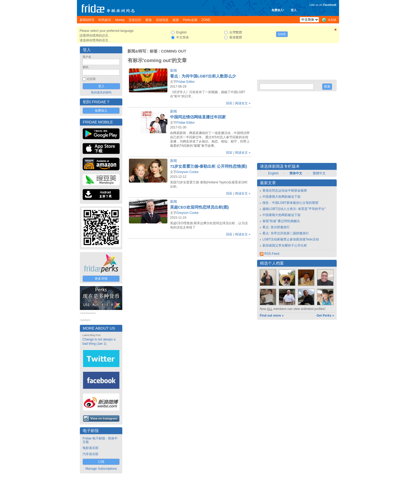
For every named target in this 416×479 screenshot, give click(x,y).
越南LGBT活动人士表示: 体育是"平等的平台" (294, 209)
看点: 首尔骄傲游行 (276, 227)
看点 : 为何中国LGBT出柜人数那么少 (203, 76)
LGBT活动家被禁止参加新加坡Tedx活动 (290, 239)
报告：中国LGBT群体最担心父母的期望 (290, 203)
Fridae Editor (185, 82)
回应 (229, 103)
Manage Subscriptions (101, 469)
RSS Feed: (270, 254)
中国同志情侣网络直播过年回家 (198, 117)
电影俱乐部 (90, 448)
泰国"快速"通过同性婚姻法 (281, 221)
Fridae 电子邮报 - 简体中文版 (100, 440)
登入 (294, 10)
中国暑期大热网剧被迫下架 (281, 196)
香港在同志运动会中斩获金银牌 (284, 190)
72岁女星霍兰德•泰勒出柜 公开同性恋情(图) (208, 166)
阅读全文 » (242, 103)
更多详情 (101, 279)
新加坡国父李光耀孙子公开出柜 (284, 245)
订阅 (101, 462)
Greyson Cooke (187, 172)
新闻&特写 (136, 51)
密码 (85, 67)
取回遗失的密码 (101, 92)
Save (282, 34)
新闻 (173, 70)
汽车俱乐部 (90, 454)
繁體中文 (319, 173)
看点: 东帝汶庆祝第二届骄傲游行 (285, 233)
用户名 (87, 56)
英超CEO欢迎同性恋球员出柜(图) (199, 207)
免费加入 (101, 111)
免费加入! (277, 10)
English (273, 173)
